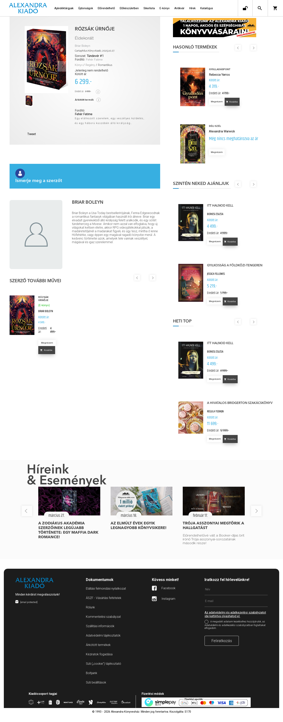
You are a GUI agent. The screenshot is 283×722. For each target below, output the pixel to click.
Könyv (79, 64)
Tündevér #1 (95, 56)
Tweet (31, 134)
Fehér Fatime (94, 59)
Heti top (199, 330)
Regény (90, 64)
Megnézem (47, 343)
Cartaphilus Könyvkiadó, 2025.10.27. (95, 50)
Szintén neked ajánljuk (217, 189)
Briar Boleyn (82, 45)
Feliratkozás (221, 649)
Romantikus (105, 64)
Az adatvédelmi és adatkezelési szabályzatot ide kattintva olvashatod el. (235, 623)
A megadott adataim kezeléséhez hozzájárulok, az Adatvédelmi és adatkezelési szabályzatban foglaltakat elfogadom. (235, 633)
